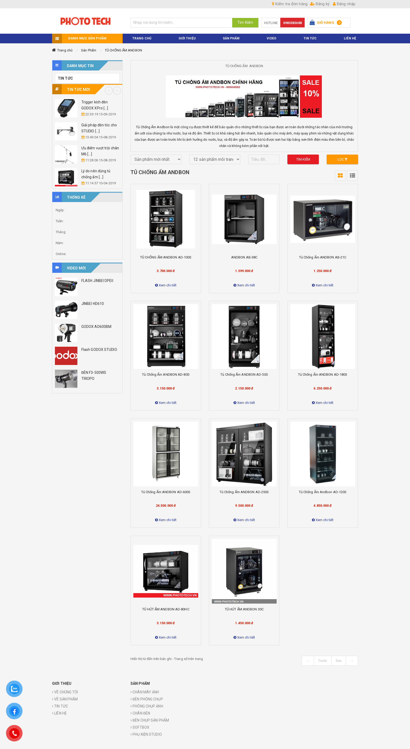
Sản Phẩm (88, 50)
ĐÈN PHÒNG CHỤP (146, 699)
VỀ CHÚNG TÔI (65, 692)
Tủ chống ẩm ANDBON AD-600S (166, 492)
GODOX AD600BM (96, 327)
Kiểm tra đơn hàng (290, 4)
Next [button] (117, 91)
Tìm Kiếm (245, 22)
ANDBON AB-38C (244, 258)
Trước (322, 661)
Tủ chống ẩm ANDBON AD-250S (244, 492)
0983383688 (292, 23)
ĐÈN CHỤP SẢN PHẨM (149, 720)
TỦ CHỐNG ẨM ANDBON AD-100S (166, 258)
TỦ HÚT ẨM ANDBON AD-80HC (165, 609)
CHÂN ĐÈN (140, 713)
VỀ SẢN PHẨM (65, 699)
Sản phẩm (231, 38)
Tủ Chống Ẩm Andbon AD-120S (323, 492)
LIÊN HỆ (59, 713)
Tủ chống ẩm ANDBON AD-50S (244, 375)
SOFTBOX (139, 728)
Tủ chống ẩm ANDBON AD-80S (166, 375)
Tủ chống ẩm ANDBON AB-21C (322, 258)
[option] (87, 120)
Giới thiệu (187, 38)
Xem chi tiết (165, 285)
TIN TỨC (310, 38)
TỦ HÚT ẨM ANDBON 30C (244, 609)
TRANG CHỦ (141, 38)
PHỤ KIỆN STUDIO (146, 735)
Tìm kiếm (303, 160)
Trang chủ (64, 50)
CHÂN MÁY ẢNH (144, 692)
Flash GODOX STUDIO (99, 350)
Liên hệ (350, 38)
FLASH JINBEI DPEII (97, 281)
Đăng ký (319, 4)
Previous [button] (109, 91)
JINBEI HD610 (92, 304)
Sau (338, 661)
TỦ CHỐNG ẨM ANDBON (123, 50)
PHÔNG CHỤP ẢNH (146, 706)
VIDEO (271, 38)
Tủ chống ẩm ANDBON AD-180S (323, 375)
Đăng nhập (344, 4)
